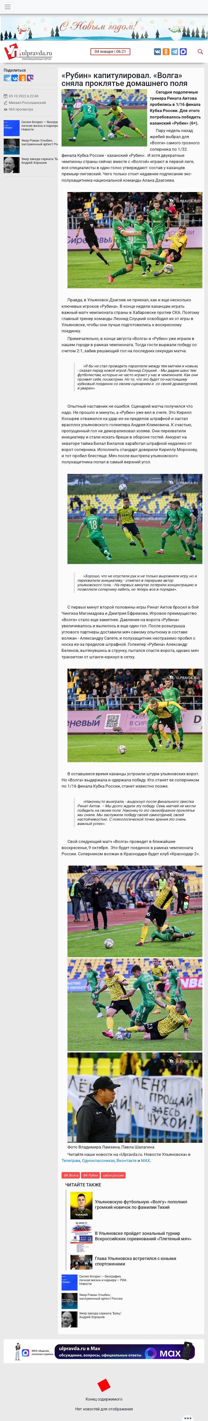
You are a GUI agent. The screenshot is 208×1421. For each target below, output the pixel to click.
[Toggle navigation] (7, 7)
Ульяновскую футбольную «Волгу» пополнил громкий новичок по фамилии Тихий (141, 1204)
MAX (145, 1160)
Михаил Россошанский (27, 103)
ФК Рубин (90, 1175)
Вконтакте (127, 1160)
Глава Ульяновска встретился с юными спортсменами (135, 1261)
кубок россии (113, 1175)
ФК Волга (71, 1175)
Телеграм (71, 1160)
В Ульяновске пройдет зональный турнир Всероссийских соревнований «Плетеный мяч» (143, 1236)
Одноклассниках (98, 1160)
